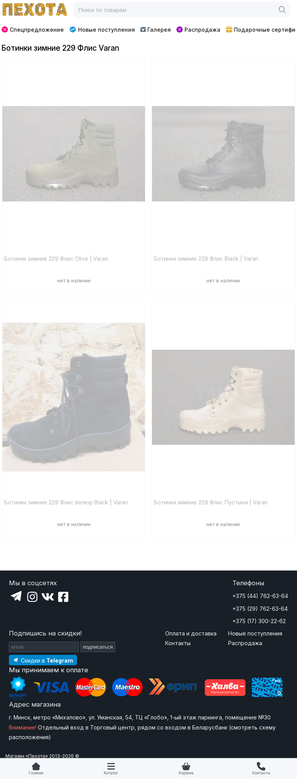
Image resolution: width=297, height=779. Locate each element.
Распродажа (198, 29)
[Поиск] (282, 9)
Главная (36, 773)
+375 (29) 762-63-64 (260, 608)
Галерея (155, 29)
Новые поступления (102, 29)
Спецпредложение (33, 29)
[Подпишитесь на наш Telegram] (43, 660)
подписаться (98, 647)
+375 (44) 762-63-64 (260, 596)
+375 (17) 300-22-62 (259, 621)
